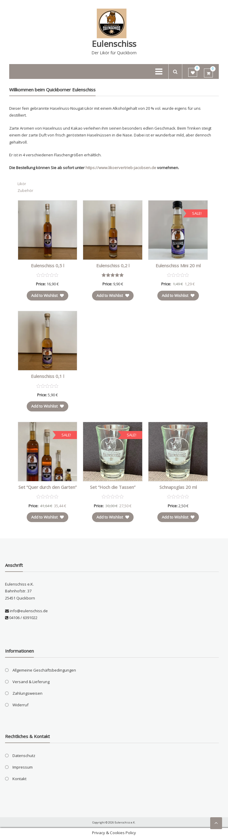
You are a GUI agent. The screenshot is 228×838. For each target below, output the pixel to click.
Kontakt (19, 778)
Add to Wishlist (47, 295)
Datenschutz (23, 755)
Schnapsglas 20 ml (178, 487)
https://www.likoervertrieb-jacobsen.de (121, 167)
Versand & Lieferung (31, 681)
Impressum (22, 767)
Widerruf (20, 704)
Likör (22, 183)
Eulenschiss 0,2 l (112, 265)
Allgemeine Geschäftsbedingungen (44, 670)
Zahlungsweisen (27, 693)
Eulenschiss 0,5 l (47, 265)
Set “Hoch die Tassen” (112, 487)
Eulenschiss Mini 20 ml (178, 265)
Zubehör (25, 190)
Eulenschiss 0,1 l (47, 376)
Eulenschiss (114, 43)
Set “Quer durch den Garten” (47, 487)
